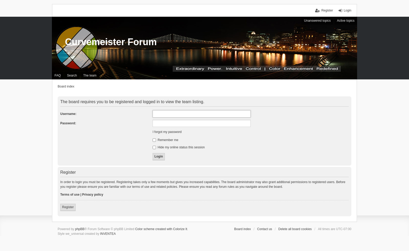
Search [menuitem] (72, 75)
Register (68, 207)
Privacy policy (92, 194)
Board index (242, 229)
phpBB (80, 229)
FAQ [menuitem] (58, 75)
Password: (68, 123)
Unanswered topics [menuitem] (317, 20)
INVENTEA (108, 234)
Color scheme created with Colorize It (161, 229)
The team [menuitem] (90, 75)
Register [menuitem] (327, 10)
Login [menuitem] (347, 10)
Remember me (165, 140)
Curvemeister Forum (111, 42)
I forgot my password (167, 132)
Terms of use (70, 194)
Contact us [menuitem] (264, 229)
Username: (68, 114)
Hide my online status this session (179, 147)
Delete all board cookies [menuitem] (295, 229)
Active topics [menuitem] (345, 20)
